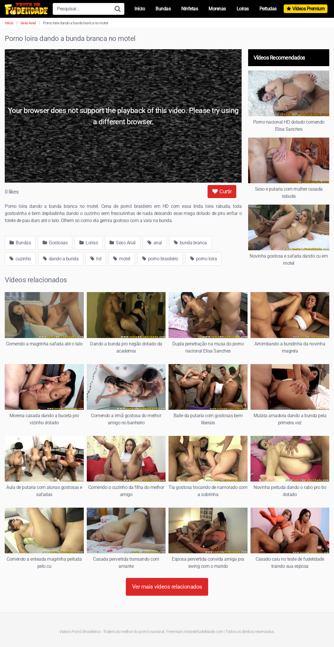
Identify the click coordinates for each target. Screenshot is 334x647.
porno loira (203, 259)
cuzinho (20, 259)
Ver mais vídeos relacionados (167, 586)
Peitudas (268, 9)
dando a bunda (61, 259)
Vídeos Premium (308, 9)
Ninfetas (189, 9)
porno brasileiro (160, 259)
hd (95, 259)
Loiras (243, 9)
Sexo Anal (28, 23)
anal (154, 243)
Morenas (217, 9)
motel (121, 259)
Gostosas (55, 243)
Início (139, 9)
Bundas (163, 9)
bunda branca (190, 243)
